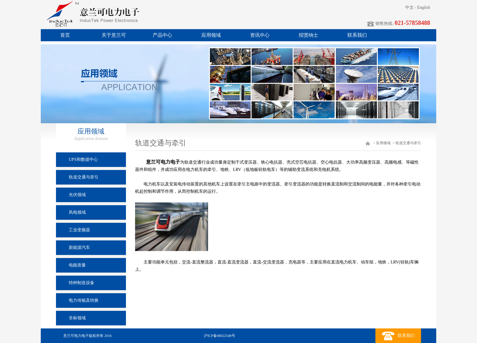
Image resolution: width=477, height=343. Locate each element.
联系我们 (357, 35)
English (423, 7)
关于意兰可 (114, 35)
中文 (409, 7)
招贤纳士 (308, 35)
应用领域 (211, 35)
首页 (65, 35)
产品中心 (162, 35)
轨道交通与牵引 (408, 143)
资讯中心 (260, 35)
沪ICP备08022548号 (219, 336)
